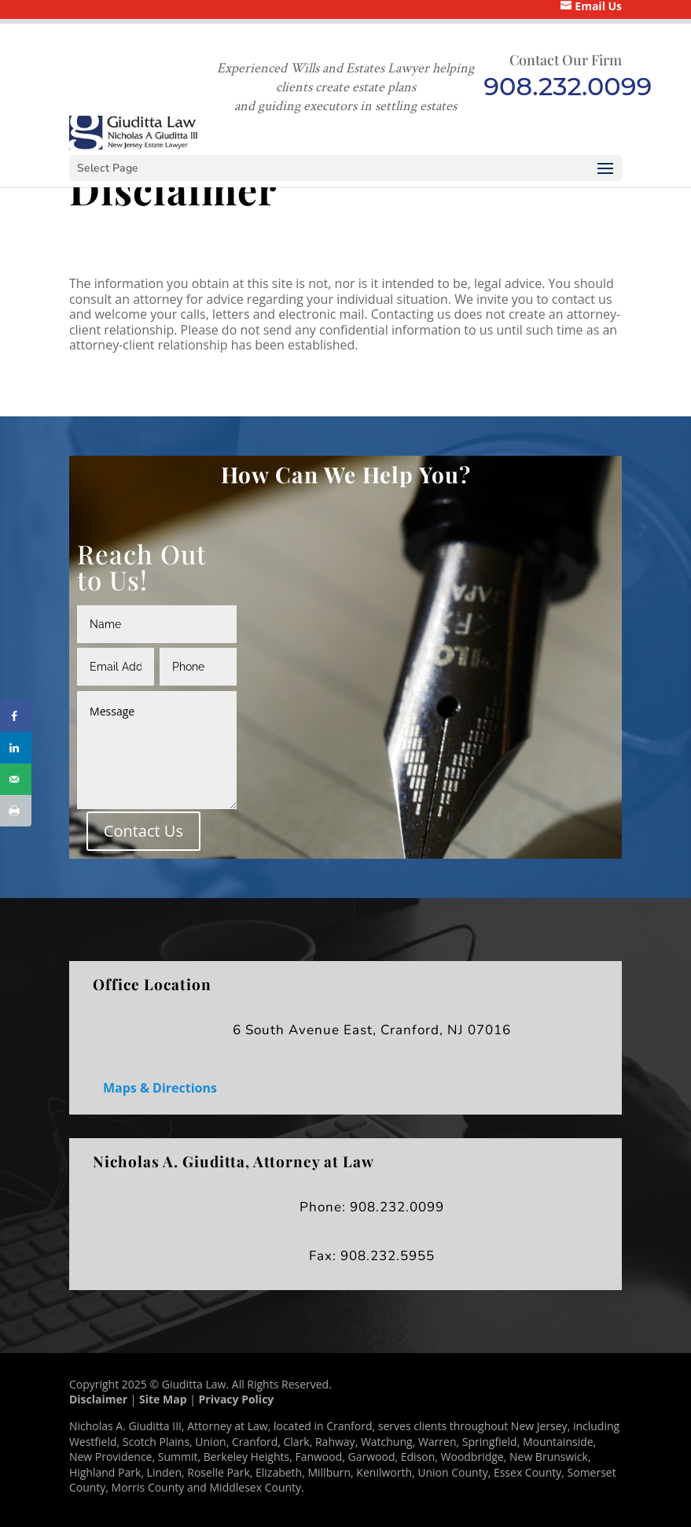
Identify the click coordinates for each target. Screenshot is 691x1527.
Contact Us (143, 830)
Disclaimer (98, 1399)
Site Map (162, 1399)
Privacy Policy (236, 1399)
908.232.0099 (567, 86)
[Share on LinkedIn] (15, 748)
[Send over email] (15, 779)
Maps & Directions (160, 1087)
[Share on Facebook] (15, 716)
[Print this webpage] (15, 810)
